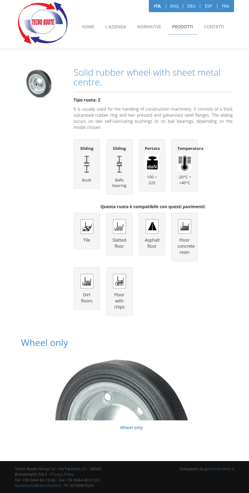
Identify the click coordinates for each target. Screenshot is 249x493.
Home (88, 26)
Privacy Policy (62, 474)
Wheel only (131, 427)
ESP (208, 6)
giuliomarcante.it (219, 468)
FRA (226, 6)
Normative (149, 26)
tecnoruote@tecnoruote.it (38, 485)
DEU (191, 6)
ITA (157, 6)
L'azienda (115, 26)
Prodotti (182, 26)
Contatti (214, 26)
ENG (174, 6)
